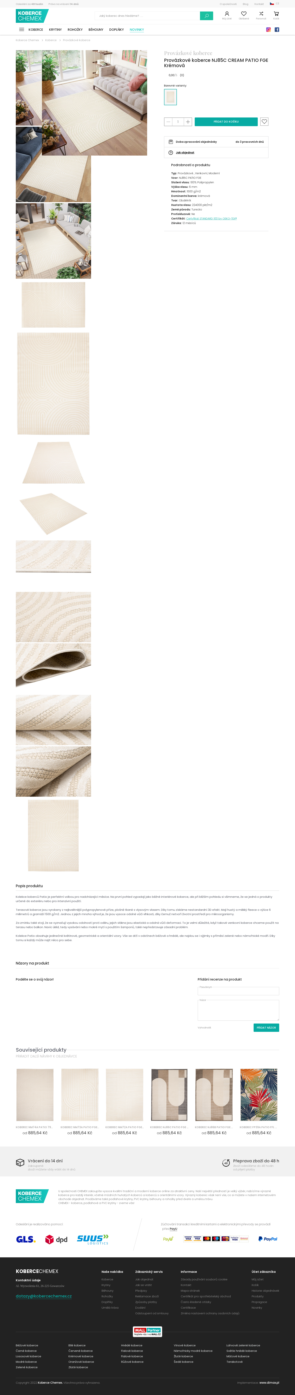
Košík (276, 18)
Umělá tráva (110, 1308)
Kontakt (259, 4)
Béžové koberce (27, 1345)
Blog (245, 4)
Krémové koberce (80, 1356)
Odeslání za (29, 4)
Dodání (140, 1308)
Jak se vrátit (143, 1285)
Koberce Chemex (32, 16)
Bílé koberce (77, 1345)
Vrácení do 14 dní (45, 1161)
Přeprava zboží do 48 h (256, 1161)
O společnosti (228, 4)
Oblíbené (244, 18)
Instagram (268, 29)
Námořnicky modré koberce (193, 1351)
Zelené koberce (27, 1367)
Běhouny (96, 29)
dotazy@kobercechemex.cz (44, 1296)
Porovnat (261, 18)
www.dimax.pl (269, 1383)
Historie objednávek (265, 1291)
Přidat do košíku (226, 122)
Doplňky (116, 29)
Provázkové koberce (76, 40)
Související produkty (41, 1049)
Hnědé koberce (131, 1345)
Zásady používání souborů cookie (204, 1279)
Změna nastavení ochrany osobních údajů (210, 1313)
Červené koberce (80, 1351)
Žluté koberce (183, 1356)
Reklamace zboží (147, 1296)
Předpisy (141, 1291)
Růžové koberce (132, 1362)
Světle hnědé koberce (242, 1351)
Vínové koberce (185, 1345)
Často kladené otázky (196, 1302)
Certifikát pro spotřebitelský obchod (206, 1296)
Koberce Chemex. (50, 1383)
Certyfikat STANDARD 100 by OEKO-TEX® (211, 218)
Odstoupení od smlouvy (152, 1313)
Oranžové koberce (81, 1362)
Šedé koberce (183, 1362)
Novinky (137, 29)
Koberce (36, 29)
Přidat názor (266, 1028)
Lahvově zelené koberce (243, 1345)
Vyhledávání (206, 16)
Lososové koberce (28, 1356)
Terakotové (235, 1362)
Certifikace (188, 1308)
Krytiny (55, 29)
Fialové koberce (132, 1351)
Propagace (259, 1302)
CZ (277, 3)
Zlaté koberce (78, 1367)
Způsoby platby (146, 1302)
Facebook (277, 29)
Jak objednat (185, 152)
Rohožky (75, 29)
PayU (173, 1229)
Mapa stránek (190, 1291)
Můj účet (227, 18)
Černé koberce (26, 1351)
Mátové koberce (238, 1356)
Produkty (258, 1296)
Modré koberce (26, 1362)
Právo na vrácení (64, 4)
